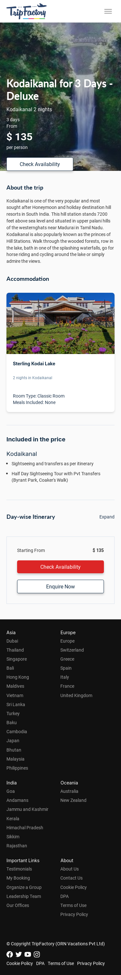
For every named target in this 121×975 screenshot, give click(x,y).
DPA (64, 896)
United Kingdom (76, 695)
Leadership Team (23, 896)
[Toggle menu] (108, 11)
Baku (11, 722)
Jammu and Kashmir (27, 809)
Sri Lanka (15, 704)
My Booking (18, 878)
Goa (10, 791)
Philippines (17, 768)
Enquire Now (60, 586)
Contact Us (71, 878)
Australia (69, 791)
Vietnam (14, 695)
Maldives (15, 686)
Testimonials (19, 869)
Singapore (16, 659)
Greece (67, 659)
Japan (12, 740)
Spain (66, 668)
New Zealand (73, 800)
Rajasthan (16, 845)
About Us (69, 869)
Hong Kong (17, 677)
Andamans (17, 800)
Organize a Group (24, 887)
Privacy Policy (74, 914)
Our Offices (17, 905)
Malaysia (15, 759)
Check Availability (40, 164)
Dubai (12, 641)
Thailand (15, 650)
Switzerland (72, 650)
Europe (67, 641)
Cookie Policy (73, 887)
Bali (10, 668)
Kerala (12, 818)
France (67, 686)
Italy (64, 677)
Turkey (13, 713)
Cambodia (16, 731)
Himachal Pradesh (24, 827)
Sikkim (12, 836)
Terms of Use (73, 905)
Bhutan (13, 750)
